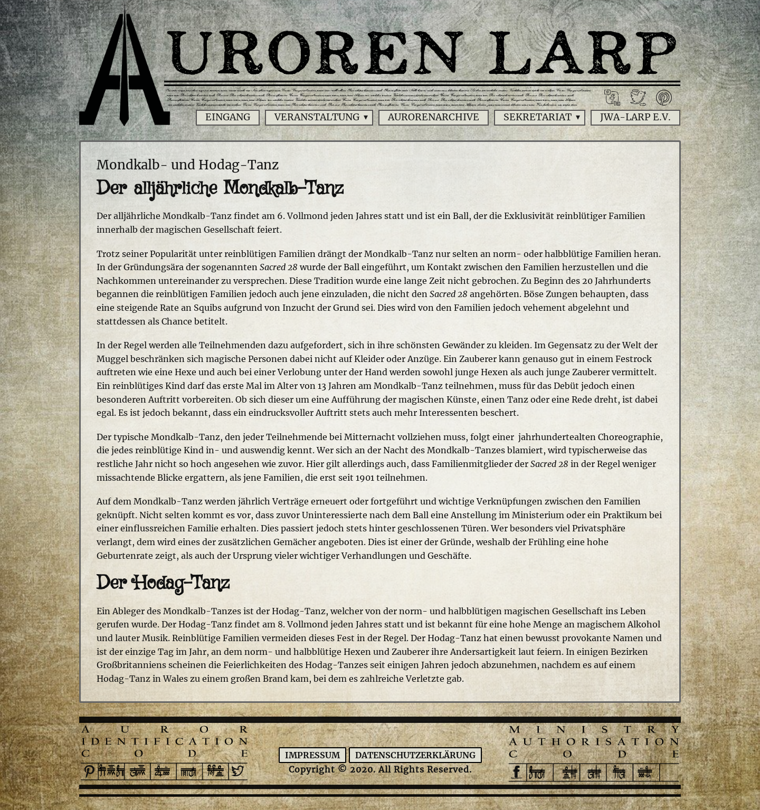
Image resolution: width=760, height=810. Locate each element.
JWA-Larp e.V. (635, 117)
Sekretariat (538, 117)
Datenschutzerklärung (415, 755)
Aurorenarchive (433, 117)
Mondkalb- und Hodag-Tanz (188, 165)
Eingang (227, 117)
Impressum (312, 755)
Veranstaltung (316, 117)
